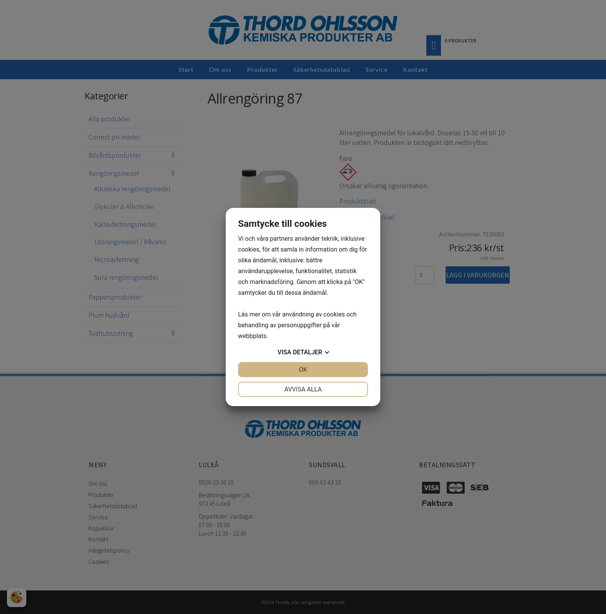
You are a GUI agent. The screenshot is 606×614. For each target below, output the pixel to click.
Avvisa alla (303, 389)
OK (303, 369)
